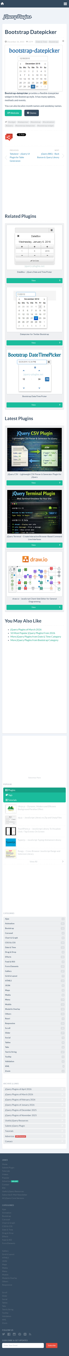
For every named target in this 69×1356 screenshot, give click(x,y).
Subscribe (52, 1345)
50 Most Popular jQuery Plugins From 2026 (32, 633)
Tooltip (34, 1057)
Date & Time (41, 42)
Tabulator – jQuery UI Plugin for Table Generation (20, 157)
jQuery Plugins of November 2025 (34, 1115)
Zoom (34, 1071)
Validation (34, 1061)
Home (4, 1164)
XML (34, 1066)
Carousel (34, 933)
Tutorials (11, 800)
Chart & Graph (34, 938)
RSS (3, 1188)
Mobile (34, 1004)
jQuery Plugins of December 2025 (34, 1110)
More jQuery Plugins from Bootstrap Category (34, 640)
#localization (48, 122)
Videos (5, 1174)
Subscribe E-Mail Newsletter (14, 1195)
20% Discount (20, 1136)
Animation (34, 923)
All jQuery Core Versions (13, 1198)
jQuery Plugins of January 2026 (34, 1105)
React (34, 1018)
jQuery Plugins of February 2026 (34, 1099)
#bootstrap (35, 122)
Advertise (34, 1136)
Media (34, 995)
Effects (34, 957)
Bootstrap (53, 42)
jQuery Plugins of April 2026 (34, 1089)
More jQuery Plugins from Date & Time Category (35, 636)
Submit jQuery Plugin (34, 1125)
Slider (34, 1033)
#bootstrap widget (45, 125)
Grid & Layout (34, 976)
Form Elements (34, 966)
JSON (34, 985)
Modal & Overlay (34, 1009)
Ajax (34, 919)
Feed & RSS (34, 962)
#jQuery (9, 125)
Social (34, 1037)
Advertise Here (34, 778)
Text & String (34, 1052)
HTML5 (34, 980)
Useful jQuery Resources (34, 1120)
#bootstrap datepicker (25, 125)
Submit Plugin (8, 1167)
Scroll (34, 1028)
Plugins (10, 790)
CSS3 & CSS (34, 942)
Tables (34, 1042)
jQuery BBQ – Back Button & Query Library (48, 156)
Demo (31, 113)
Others (34, 1014)
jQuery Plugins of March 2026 (26, 629)
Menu (34, 999)
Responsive (34, 1023)
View (46, 280)
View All (47, 861)
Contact (34, 1141)
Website (13, 113)
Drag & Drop (34, 952)
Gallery (34, 971)
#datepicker (23, 122)
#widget (11, 122)
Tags (8, 795)
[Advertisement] (34, 187)
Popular (5, 1178)
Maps (34, 990)
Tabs (34, 1047)
